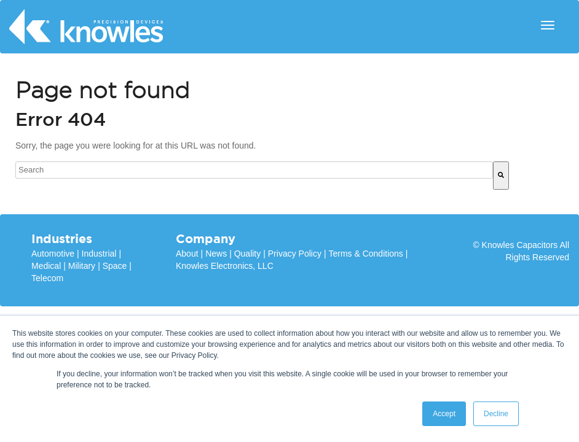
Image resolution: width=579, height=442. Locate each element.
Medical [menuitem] (46, 266)
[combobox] (254, 170)
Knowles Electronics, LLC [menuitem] (225, 266)
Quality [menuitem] (247, 253)
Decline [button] (496, 413)
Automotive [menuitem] (52, 253)
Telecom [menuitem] (47, 278)
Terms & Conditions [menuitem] (365, 253)
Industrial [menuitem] (99, 253)
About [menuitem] (187, 253)
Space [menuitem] (115, 266)
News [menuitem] (216, 253)
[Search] (501, 175)
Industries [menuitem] (61, 238)
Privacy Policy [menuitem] (294, 253)
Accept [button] (444, 413)
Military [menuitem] (81, 266)
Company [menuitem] (205, 238)
